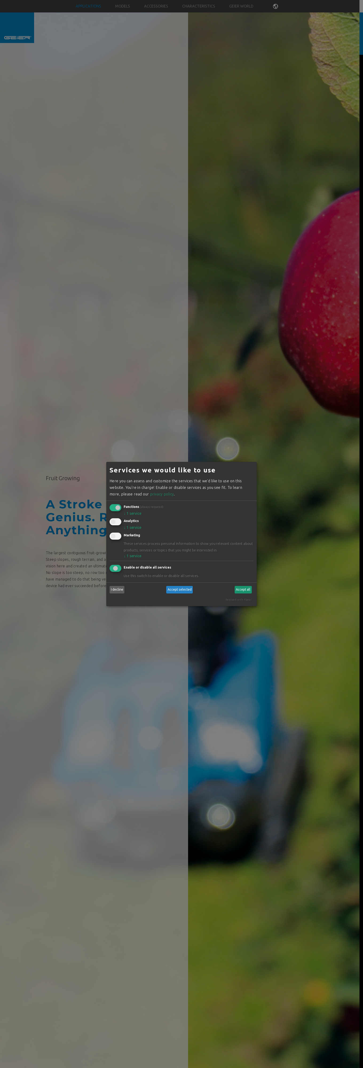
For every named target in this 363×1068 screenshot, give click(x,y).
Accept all (243, 589)
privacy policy (162, 494)
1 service (132, 513)
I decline (117, 589)
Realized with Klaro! (239, 599)
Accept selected (180, 589)
